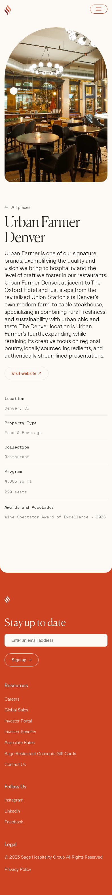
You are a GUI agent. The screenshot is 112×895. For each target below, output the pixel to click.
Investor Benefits (20, 731)
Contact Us (15, 764)
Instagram (14, 800)
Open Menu (98, 9)
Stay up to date (35, 622)
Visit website (27, 373)
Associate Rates (20, 742)
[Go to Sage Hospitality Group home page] (7, 10)
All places (20, 207)
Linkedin (12, 811)
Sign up (21, 659)
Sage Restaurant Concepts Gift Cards (40, 753)
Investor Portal (18, 721)
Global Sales (16, 709)
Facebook (14, 821)
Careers (12, 699)
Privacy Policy (18, 869)
